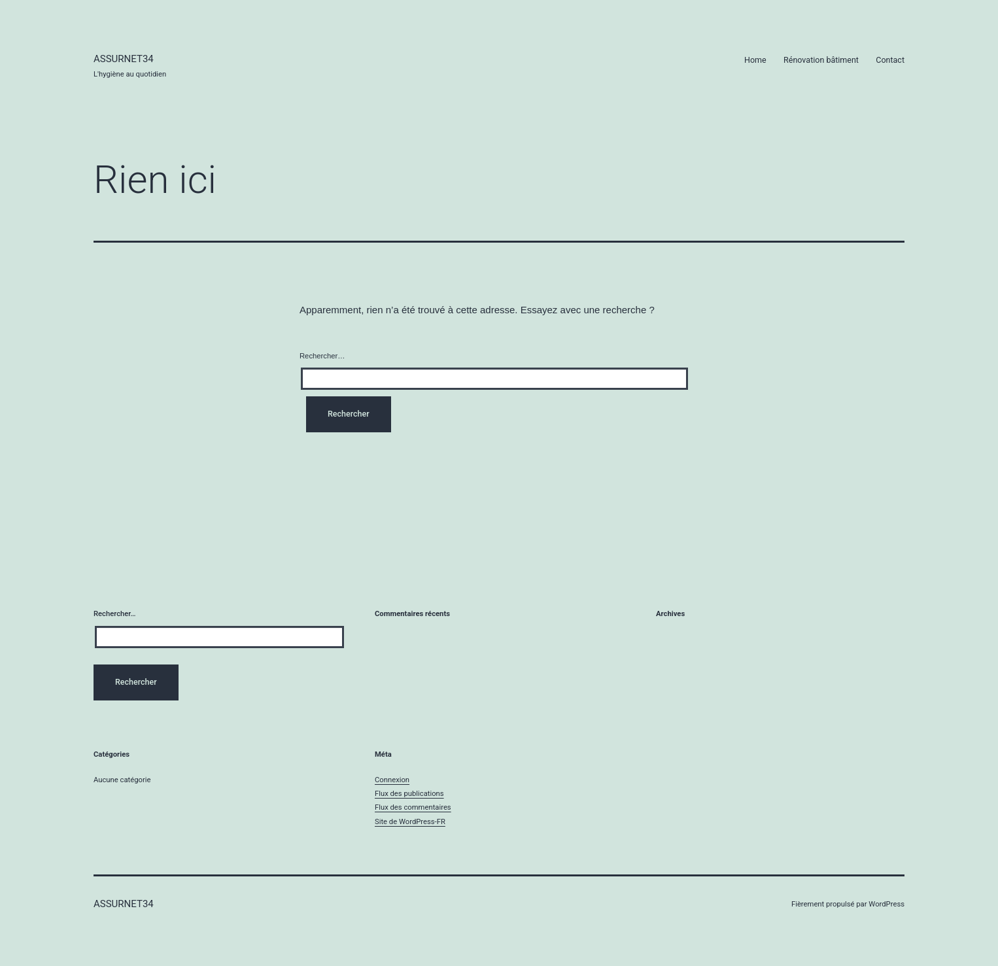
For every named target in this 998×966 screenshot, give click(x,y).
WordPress (886, 904)
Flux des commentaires (413, 807)
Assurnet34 (124, 59)
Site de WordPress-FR (410, 822)
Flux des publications (409, 793)
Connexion (392, 780)
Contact (890, 60)
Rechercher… (322, 356)
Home (755, 60)
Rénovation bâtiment (821, 60)
